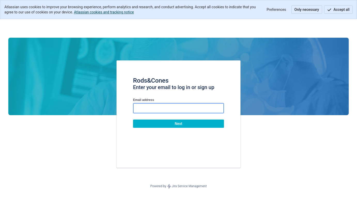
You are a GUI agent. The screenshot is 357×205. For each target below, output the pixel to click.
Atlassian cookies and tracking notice (104, 12)
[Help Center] (34, 26)
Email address (143, 100)
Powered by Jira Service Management (178, 186)
